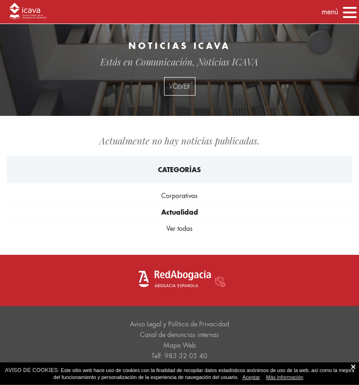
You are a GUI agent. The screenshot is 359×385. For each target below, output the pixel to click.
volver (179, 86)
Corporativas (179, 196)
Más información (285, 377)
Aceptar (251, 377)
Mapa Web (180, 345)
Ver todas (179, 228)
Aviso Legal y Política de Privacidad (179, 324)
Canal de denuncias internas (179, 335)
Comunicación (164, 61)
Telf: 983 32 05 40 (179, 356)
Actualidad (179, 212)
